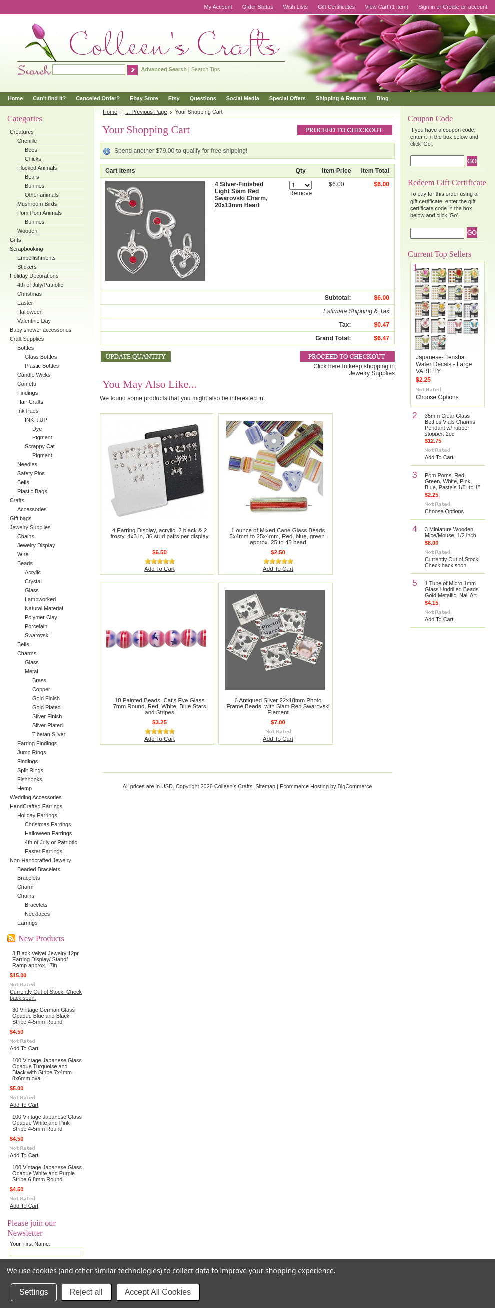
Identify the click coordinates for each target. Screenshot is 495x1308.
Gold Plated (46, 707)
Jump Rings (32, 752)
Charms (27, 653)
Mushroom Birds (37, 204)
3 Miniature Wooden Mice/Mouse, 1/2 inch (450, 532)
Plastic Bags (33, 491)
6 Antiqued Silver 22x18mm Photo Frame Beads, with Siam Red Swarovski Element (278, 706)
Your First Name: (30, 1244)
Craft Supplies (27, 339)
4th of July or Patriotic (51, 842)
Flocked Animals (37, 168)
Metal (31, 671)
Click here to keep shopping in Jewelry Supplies (354, 370)
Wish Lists (295, 7)
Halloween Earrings (48, 833)
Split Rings (31, 770)
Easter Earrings (43, 851)
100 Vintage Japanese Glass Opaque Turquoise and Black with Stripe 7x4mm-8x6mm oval (47, 1069)
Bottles (26, 348)
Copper (41, 689)
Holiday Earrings (38, 815)
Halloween (30, 312)
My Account (218, 7)
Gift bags (21, 518)
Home (110, 112)
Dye (37, 429)
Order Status (258, 7)
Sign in (426, 7)
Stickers (27, 267)
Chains (26, 536)
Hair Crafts (31, 402)
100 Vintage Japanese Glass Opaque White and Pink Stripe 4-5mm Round (47, 1123)
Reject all (86, 1292)
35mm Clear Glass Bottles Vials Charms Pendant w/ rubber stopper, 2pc (450, 424)
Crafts (17, 500)
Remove (301, 193)
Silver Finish (47, 716)
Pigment (42, 437)
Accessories (32, 509)
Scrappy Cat (40, 446)
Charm (26, 887)
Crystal (33, 581)
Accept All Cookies (158, 1292)
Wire (23, 554)
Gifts (15, 240)
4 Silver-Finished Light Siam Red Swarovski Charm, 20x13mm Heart (241, 195)
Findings (28, 393)
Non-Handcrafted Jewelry (41, 860)
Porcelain (36, 626)
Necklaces (37, 914)
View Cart (386, 7)
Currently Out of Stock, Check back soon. (452, 562)
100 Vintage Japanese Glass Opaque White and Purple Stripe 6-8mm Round (47, 1173)
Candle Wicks (34, 375)
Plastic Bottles (42, 366)
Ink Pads (28, 411)
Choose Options (437, 397)
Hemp (25, 788)
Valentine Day (34, 321)
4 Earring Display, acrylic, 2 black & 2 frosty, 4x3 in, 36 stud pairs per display (159, 533)
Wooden (28, 231)
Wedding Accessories (36, 797)
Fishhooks (30, 779)
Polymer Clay (41, 617)
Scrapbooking (27, 249)
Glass (32, 590)
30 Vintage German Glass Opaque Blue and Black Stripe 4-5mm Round (43, 1016)
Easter (25, 303)
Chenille (27, 141)
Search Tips (206, 69)
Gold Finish (46, 698)
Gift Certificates (336, 7)
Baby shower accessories (41, 330)
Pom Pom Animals (40, 213)
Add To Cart (24, 1048)
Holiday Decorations (34, 276)
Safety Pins (31, 473)
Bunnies (34, 186)
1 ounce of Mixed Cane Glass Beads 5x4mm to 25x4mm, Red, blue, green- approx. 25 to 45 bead (278, 536)
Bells (24, 482)
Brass (39, 680)
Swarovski (37, 635)
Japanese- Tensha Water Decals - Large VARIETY (444, 364)
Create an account (465, 7)
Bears (32, 177)
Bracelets (29, 878)
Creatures (22, 132)
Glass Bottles (41, 357)
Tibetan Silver (49, 734)
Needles (28, 464)
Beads (25, 563)
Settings (34, 1292)
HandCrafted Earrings (36, 806)
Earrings (28, 923)
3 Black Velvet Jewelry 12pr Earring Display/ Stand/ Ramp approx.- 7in (45, 959)
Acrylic (33, 572)
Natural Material (44, 608)
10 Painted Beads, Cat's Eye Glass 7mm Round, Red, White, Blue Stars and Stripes (159, 706)
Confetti (27, 384)
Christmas (30, 294)
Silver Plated (47, 725)
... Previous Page (146, 112)
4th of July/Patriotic (41, 285)
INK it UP (36, 420)
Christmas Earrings (48, 824)
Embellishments (37, 258)
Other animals (42, 195)
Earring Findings (37, 743)
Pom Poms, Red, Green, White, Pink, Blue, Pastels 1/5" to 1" (452, 481)
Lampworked (40, 599)
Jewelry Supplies (30, 527)
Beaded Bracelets (39, 869)
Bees (31, 150)
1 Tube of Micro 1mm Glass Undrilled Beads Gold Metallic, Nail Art (452, 589)
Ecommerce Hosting (304, 786)
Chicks (33, 159)
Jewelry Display (37, 545)
